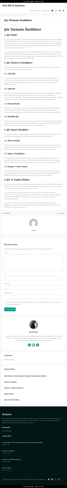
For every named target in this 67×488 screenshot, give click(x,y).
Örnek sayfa (46, 10)
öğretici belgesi (9, 394)
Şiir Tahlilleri (6, 213)
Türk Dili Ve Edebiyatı (14, 5)
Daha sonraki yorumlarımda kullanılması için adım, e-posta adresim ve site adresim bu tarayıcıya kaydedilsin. (34, 303)
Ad (5, 274)
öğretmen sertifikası (10, 382)
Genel (6, 360)
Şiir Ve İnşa (61, 213)
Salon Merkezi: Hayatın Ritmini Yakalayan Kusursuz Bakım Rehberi (25, 376)
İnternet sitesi (8, 293)
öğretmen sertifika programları (13, 388)
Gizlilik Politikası (35, 10)
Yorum (6, 252)
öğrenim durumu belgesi (11, 400)
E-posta (7, 283)
